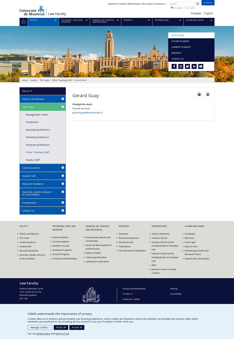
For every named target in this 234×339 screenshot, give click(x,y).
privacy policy (43, 333)
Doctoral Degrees (61, 254)
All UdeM (190, 7)
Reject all (61, 327)
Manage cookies (40, 327)
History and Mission (33, 99)
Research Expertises (129, 237)
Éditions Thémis (93, 252)
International (159, 226)
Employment (29, 202)
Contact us (127, 293)
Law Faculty (57, 13)
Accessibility (175, 293)
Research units (126, 242)
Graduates (190, 233)
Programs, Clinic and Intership (64, 228)
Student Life (29, 175)
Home (24, 80)
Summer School (159, 237)
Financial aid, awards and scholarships (98, 239)
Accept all (77, 327)
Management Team (37, 114)
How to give (190, 242)
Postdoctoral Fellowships (64, 258)
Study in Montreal (160, 233)
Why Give (189, 237)
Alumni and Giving (194, 226)
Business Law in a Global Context (164, 271)
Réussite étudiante (32, 183)
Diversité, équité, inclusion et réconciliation (36, 193)
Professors (32, 122)
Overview (123, 233)
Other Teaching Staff (62, 80)
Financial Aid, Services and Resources (97, 228)
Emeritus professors (37, 137)
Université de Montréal (32, 10)
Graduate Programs (62, 249)
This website (177, 7)
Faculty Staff (32, 159)
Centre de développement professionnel (99, 247)
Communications (31, 167)
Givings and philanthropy (134, 288)
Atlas (154, 265)
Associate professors (38, 129)
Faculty (33, 80)
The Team (44, 80)
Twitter (137, 299)
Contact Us (28, 210)
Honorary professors (38, 144)
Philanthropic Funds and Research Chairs (197, 252)
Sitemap (174, 288)
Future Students (60, 237)
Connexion (160, 3)
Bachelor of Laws (60, 245)
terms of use (62, 333)
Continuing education (96, 257)
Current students (60, 241)
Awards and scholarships (197, 258)
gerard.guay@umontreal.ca (87, 112)
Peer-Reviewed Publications (132, 250)
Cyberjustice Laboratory (97, 261)
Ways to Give (191, 246)
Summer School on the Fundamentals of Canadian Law (165, 246)
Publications (125, 246)
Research (124, 226)
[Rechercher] (198, 4)
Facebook (127, 299)
